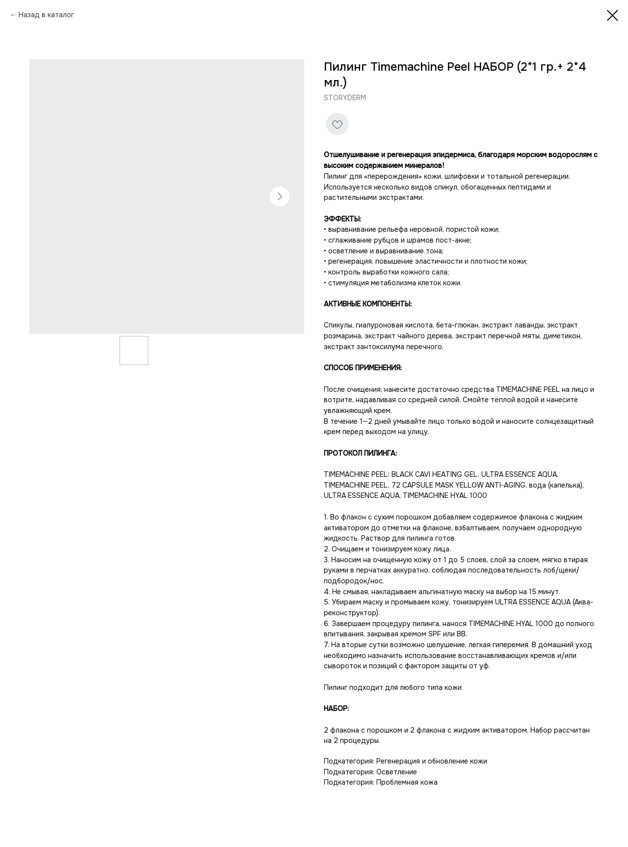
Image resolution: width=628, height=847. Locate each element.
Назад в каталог (46, 14)
